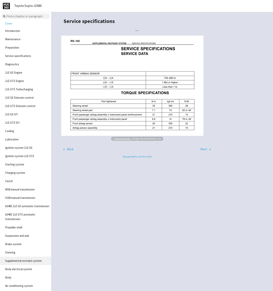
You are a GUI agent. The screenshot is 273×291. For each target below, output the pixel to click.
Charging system (15, 173)
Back (70, 149)
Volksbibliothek (121, 138)
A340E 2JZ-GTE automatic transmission (20, 217)
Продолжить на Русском (137, 156)
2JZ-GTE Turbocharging (19, 89)
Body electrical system (18, 269)
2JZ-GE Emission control (19, 97)
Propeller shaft (13, 227)
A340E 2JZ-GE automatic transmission (27, 206)
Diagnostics (12, 64)
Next (203, 149)
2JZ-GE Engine (13, 72)
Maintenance (12, 39)
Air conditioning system (19, 286)
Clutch (9, 181)
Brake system (13, 244)
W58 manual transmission (20, 189)
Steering (10, 252)
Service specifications (18, 56)
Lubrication (12, 139)
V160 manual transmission (20, 198)
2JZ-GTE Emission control (20, 106)
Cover (8, 23)
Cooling (9, 131)
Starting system (14, 164)
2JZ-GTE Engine (14, 81)
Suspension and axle (17, 236)
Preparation (12, 47)
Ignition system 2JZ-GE (18, 147)
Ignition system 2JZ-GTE (19, 156)
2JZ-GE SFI (11, 114)
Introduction (12, 31)
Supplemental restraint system (23, 261)
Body (8, 277)
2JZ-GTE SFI (12, 122)
